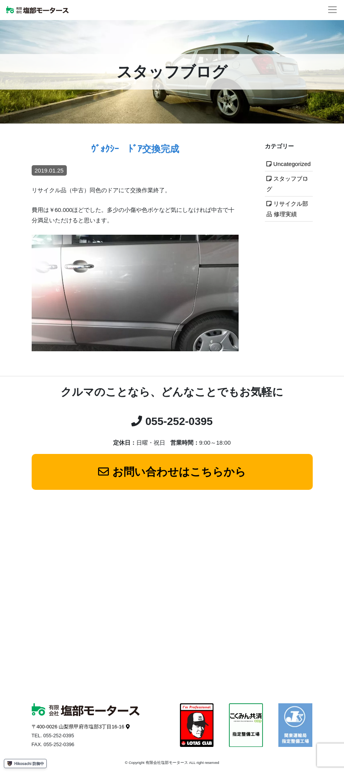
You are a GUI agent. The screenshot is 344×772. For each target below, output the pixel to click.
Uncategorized (292, 164)
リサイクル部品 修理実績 (287, 208)
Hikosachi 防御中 (25, 763)
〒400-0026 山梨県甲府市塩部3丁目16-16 (78, 727)
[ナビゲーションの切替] (332, 10)
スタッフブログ (287, 183)
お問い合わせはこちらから (179, 472)
